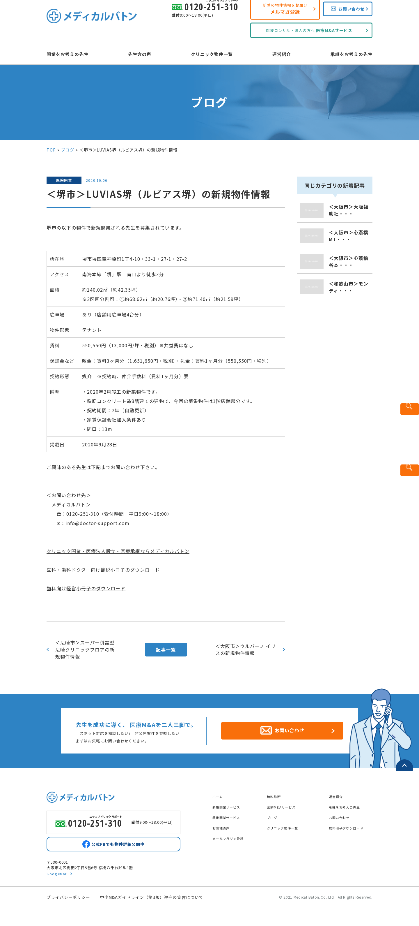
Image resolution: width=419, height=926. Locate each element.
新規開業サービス (229, 804)
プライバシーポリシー (68, 898)
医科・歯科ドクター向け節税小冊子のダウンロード (103, 569)
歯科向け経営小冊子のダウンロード (86, 588)
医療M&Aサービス (285, 804)
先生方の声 (144, 53)
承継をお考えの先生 (341, 53)
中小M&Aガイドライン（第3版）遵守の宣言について (151, 898)
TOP (51, 150)
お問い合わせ (342, 814)
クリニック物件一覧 (212, 53)
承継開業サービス (229, 814)
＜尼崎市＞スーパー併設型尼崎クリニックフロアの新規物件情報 (85, 649)
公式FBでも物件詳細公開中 (118, 843)
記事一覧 (166, 649)
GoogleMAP (58, 874)
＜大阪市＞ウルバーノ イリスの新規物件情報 (245, 649)
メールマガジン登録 (232, 835)
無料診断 (275, 793)
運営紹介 (277, 53)
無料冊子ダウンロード (350, 825)
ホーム (219, 793)
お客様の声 (223, 825)
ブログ (67, 150)
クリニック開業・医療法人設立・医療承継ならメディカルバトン (118, 550)
